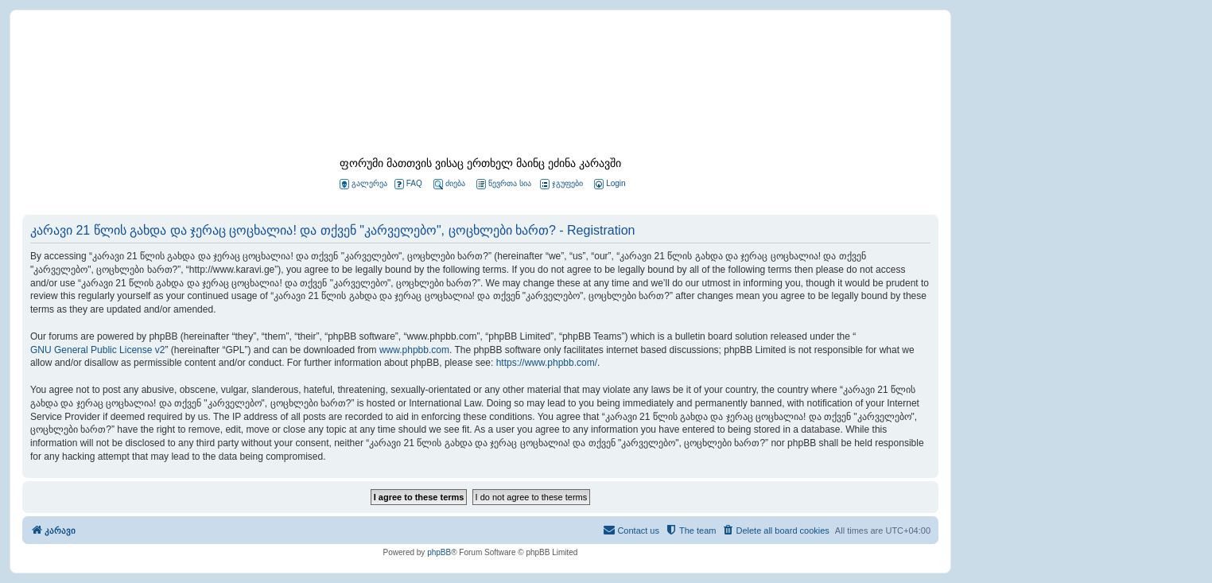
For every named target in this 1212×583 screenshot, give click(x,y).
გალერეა (363, 184)
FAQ (408, 184)
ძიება (449, 184)
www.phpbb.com (414, 350)
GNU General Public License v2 (97, 350)
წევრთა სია (503, 184)
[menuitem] (608, 184)
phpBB (439, 552)
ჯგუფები (561, 184)
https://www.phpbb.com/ (546, 362)
